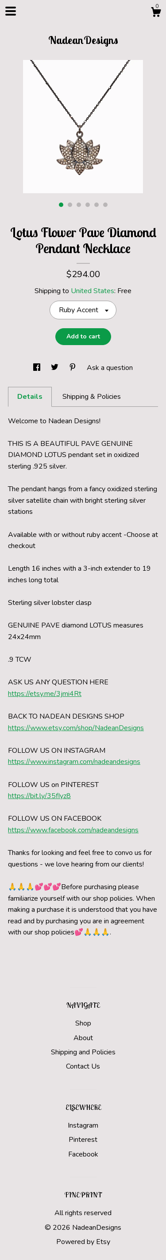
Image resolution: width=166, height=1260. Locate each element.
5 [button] (96, 205)
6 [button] (105, 205)
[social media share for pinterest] (73, 368)
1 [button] (61, 205)
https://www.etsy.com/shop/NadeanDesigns (76, 728)
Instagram (83, 1125)
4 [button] (87, 205)
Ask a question (110, 368)
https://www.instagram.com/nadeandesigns (74, 762)
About (83, 1038)
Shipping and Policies (83, 1052)
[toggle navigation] (10, 11)
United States (92, 291)
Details (29, 396)
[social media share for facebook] (37, 368)
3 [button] (79, 205)
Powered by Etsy (83, 1242)
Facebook (83, 1154)
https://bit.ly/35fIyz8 (39, 796)
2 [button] (70, 205)
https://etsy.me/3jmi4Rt (44, 694)
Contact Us (83, 1066)
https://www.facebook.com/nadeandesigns (73, 830)
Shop (83, 1023)
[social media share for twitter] (55, 368)
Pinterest (83, 1140)
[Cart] (156, 13)
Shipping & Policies (91, 396)
